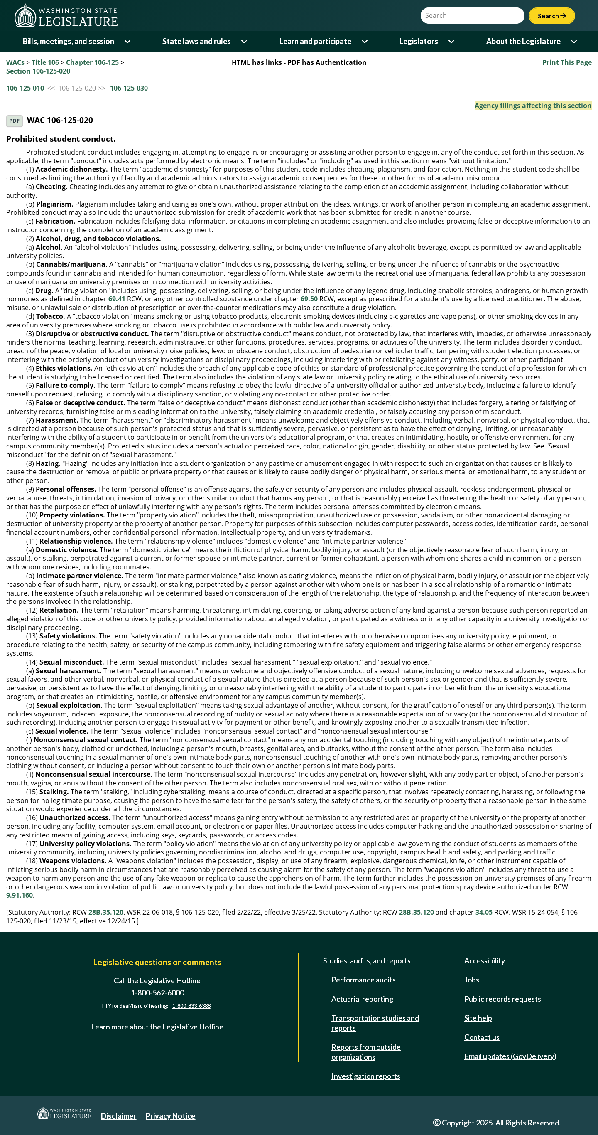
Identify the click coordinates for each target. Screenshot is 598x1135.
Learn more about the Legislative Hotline (157, 1026)
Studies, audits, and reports (367, 960)
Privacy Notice (170, 1115)
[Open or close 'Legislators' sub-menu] (452, 41)
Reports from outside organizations (366, 1051)
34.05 (484, 912)
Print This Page (567, 62)
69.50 (309, 298)
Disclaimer (118, 1115)
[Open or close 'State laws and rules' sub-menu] (245, 41)
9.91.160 (19, 895)
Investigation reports (365, 1076)
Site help (478, 1017)
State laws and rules (196, 41)
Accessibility (484, 960)
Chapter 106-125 (92, 62)
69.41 (116, 298)
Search (552, 16)
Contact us (482, 1036)
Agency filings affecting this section (533, 105)
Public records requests (502, 998)
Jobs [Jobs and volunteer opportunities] (471, 979)
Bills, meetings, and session (68, 41)
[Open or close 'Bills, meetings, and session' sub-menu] (128, 41)
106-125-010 (25, 88)
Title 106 (45, 62)
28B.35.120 (105, 912)
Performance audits (363, 979)
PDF (14, 120)
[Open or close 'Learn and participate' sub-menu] (365, 41)
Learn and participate (315, 41)
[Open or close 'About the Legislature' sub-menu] (574, 41)
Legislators (418, 41)
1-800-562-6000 (157, 992)
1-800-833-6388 (191, 1006)
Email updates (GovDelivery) (510, 1056)
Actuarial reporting (362, 998)
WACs (15, 62)
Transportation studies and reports (375, 1022)
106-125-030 (129, 88)
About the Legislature (523, 41)
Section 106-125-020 (38, 71)
